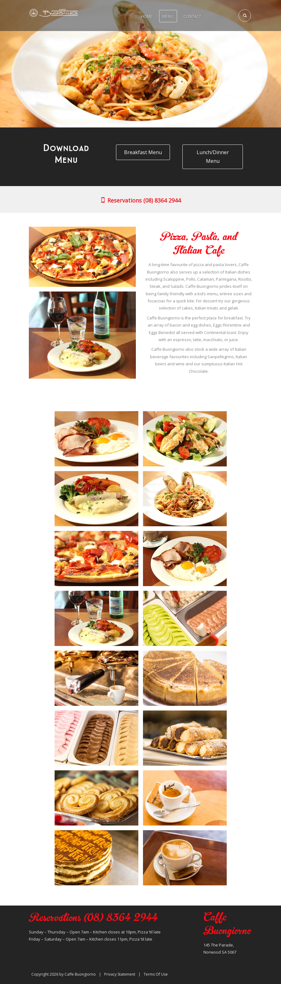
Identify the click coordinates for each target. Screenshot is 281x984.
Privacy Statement (119, 974)
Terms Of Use (156, 974)
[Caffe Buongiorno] (53, 12)
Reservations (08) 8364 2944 (140, 200)
